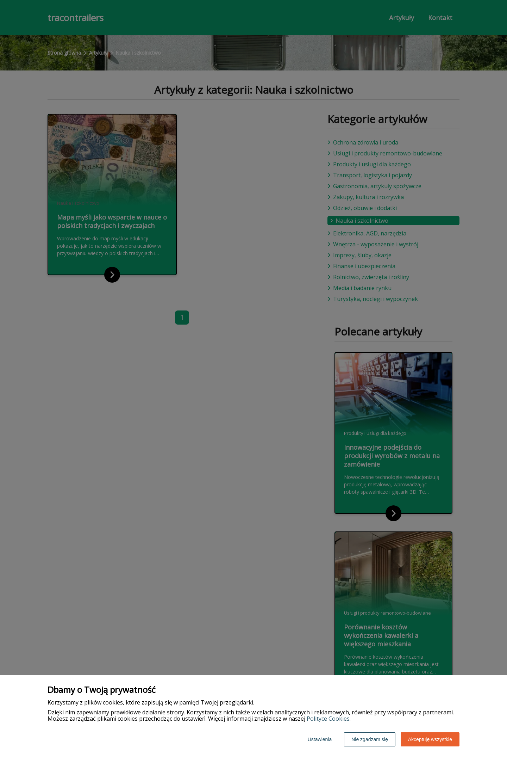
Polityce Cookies (328, 718)
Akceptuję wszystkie (430, 739)
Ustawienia (320, 739)
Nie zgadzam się (369, 739)
